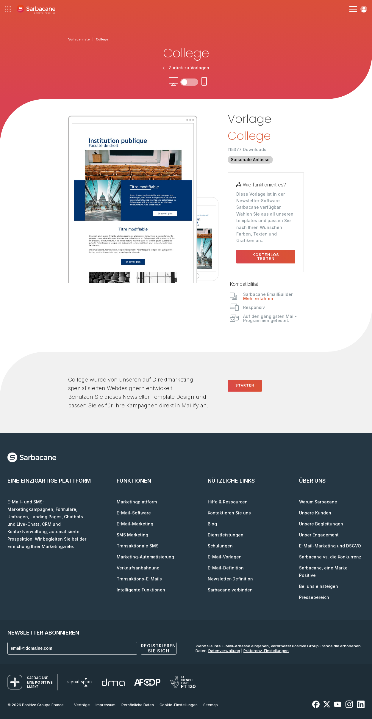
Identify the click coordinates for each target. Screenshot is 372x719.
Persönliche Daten (137, 705)
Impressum (105, 705)
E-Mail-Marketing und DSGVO (330, 545)
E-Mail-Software (134, 512)
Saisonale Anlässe (250, 159)
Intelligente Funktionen (141, 589)
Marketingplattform (137, 501)
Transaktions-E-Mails (139, 578)
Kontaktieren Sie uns (229, 512)
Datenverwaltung (224, 650)
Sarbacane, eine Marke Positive (323, 571)
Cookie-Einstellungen (179, 705)
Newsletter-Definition (230, 578)
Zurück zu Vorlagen (186, 67)
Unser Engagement (319, 534)
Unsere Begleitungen (321, 523)
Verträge (82, 705)
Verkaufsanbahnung (138, 567)
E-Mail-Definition (226, 567)
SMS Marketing (132, 534)
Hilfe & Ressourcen (228, 501)
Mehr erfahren (258, 298)
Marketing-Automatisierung (145, 556)
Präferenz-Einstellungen (266, 650)
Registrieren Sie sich (158, 648)
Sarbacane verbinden (230, 589)
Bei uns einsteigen (318, 586)
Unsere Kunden (315, 512)
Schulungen (220, 545)
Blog (212, 523)
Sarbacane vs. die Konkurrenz (330, 556)
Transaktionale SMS (138, 545)
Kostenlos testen (265, 256)
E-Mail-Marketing (135, 523)
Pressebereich (314, 597)
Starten (244, 385)
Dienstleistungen (225, 534)
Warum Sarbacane (318, 501)
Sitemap (210, 705)
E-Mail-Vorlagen (225, 556)
